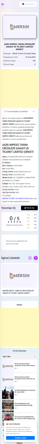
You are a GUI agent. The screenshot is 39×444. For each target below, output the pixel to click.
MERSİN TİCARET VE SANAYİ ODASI (15, 198)
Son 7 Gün (6, 356)
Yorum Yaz (29, 208)
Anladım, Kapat (20, 438)
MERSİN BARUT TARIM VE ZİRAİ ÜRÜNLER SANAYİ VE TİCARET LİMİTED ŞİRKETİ (18, 292)
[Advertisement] (19, 88)
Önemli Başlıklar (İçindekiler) (16, 111)
